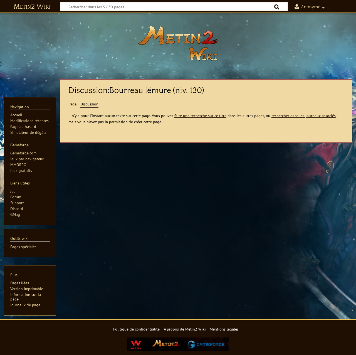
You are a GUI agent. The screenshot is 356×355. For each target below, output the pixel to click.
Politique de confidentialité (136, 329)
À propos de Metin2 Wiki (185, 329)
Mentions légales (224, 329)
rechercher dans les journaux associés (303, 115)
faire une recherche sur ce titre (200, 115)
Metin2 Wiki (32, 7)
